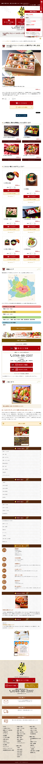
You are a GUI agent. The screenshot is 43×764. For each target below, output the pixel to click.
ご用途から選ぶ (19, 726)
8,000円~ (4, 497)
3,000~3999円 (5, 491)
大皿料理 (4, 472)
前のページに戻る (22, 115)
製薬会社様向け (5, 463)
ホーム (4, 41)
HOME (4, 726)
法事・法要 (4, 454)
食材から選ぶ (32, 726)
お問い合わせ (6, 739)
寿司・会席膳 (33, 743)
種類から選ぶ (32, 737)
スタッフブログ (6, 743)
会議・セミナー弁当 (6, 460)
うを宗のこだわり (6, 728)
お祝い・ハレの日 (6, 451)
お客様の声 (5, 732)
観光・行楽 (4, 466)
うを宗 (20, 762)
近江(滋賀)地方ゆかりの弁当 (35, 739)
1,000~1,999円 (5, 485)
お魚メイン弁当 (5, 507)
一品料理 (32, 749)
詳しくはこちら (11, 141)
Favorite (21, 107)
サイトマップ (26, 4)
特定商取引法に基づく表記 (8, 750)
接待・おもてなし (6, 457)
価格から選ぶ (19, 746)
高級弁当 (32, 745)
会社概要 (39, 4)
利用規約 (34, 35)
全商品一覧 (8, 41)
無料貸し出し (5, 541)
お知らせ (5, 741)
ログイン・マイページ (7, 748)
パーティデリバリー (6, 475)
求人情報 (5, 745)
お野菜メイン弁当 (6, 510)
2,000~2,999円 (5, 488)
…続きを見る (11, 628)
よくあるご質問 (33, 4)
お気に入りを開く (21, 423)
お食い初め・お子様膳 (6, 538)
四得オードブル (33, 741)
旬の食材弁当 (5, 513)
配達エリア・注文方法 (7, 730)
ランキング (5, 734)
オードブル (32, 747)
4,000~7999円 (5, 494)
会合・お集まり (5, 469)
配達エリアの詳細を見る (21, 328)
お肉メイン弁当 (5, 504)
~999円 (4, 482)
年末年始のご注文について (8, 625)
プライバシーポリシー (30, 35)
